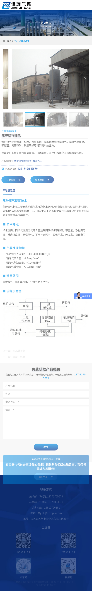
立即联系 (46, 478)
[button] (6, 79)
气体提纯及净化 (22, 40)
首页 (9, 40)
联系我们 (40, 179)
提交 (46, 449)
